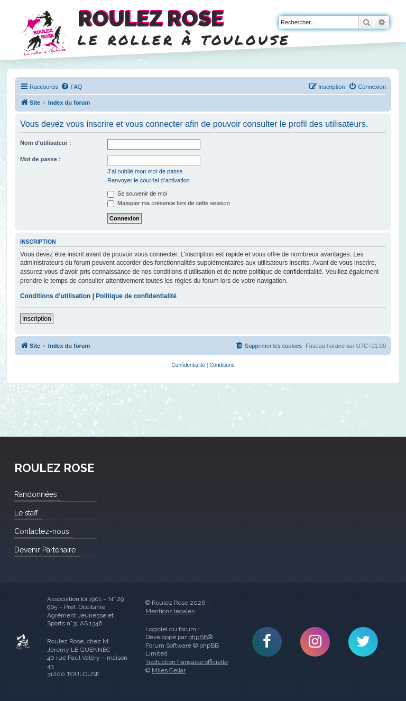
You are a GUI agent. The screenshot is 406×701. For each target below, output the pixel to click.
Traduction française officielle (186, 662)
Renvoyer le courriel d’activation (148, 180)
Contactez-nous (41, 531)
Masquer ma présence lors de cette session (168, 203)
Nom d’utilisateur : (45, 143)
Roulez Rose (22, 641)
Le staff (26, 513)
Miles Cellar (169, 670)
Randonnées (35, 494)
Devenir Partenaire (45, 550)
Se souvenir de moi (137, 193)
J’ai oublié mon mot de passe (144, 171)
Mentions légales (170, 611)
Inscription (36, 318)
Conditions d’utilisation (55, 296)
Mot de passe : (40, 159)
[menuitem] (71, 86)
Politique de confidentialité (136, 296)
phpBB (198, 637)
